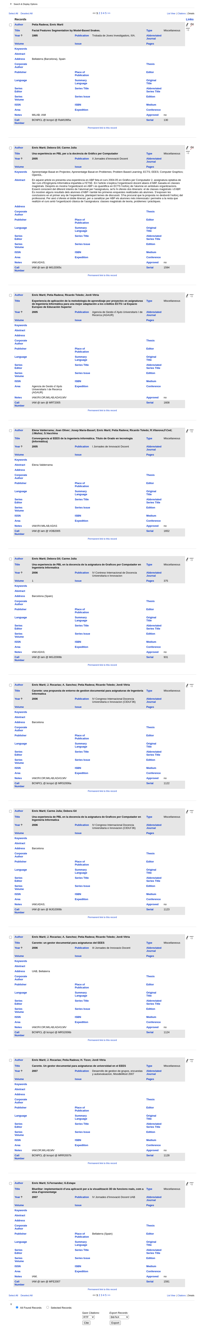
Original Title (151, 82)
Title (17, 30)
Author (18, 24)
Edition (150, 96)
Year (17, 35)
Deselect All (26, 13)
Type (149, 30)
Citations (182, 13)
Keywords (20, 48)
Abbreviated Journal (153, 37)
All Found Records (30, 1307)
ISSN (17, 104)
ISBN (78, 104)
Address (19, 58)
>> (108, 13)
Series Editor (18, 90)
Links (190, 19)
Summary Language (81, 82)
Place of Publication (82, 74)
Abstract (19, 53)
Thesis (150, 64)
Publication (82, 35)
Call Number (19, 121)
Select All (13, 13)
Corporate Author (20, 65)
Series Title (82, 88)
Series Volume (19, 98)
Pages (150, 43)
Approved (152, 114)
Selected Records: (61, 1307)
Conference (153, 109)
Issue (78, 43)
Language (20, 80)
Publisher (20, 72)
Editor (150, 72)
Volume (19, 43)
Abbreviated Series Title (153, 90)
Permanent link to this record (102, 128)
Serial (149, 119)
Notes (18, 114)
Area (17, 109)
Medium (151, 104)
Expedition (81, 109)
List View (171, 13)
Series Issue (82, 96)
